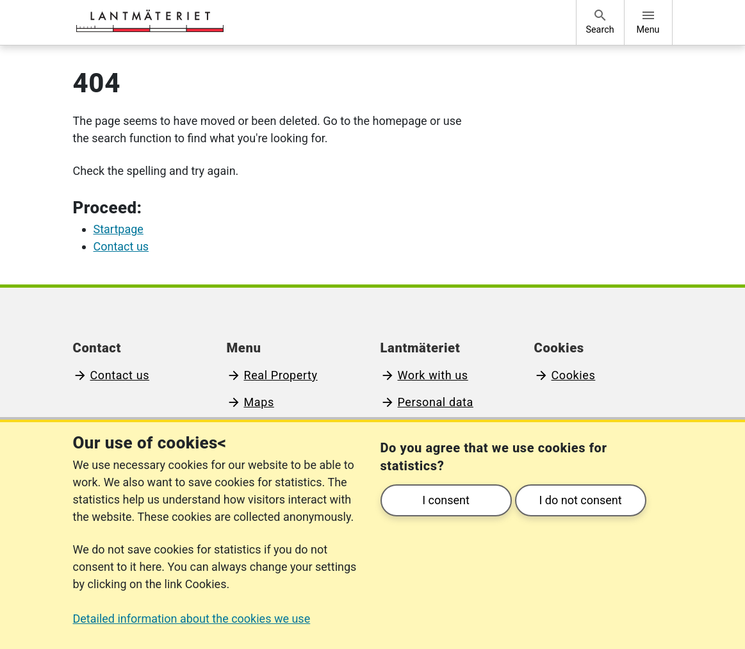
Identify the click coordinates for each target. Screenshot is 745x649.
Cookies (574, 375)
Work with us (433, 375)
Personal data (435, 402)
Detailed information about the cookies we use (192, 618)
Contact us (120, 375)
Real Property (281, 375)
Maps (259, 402)
